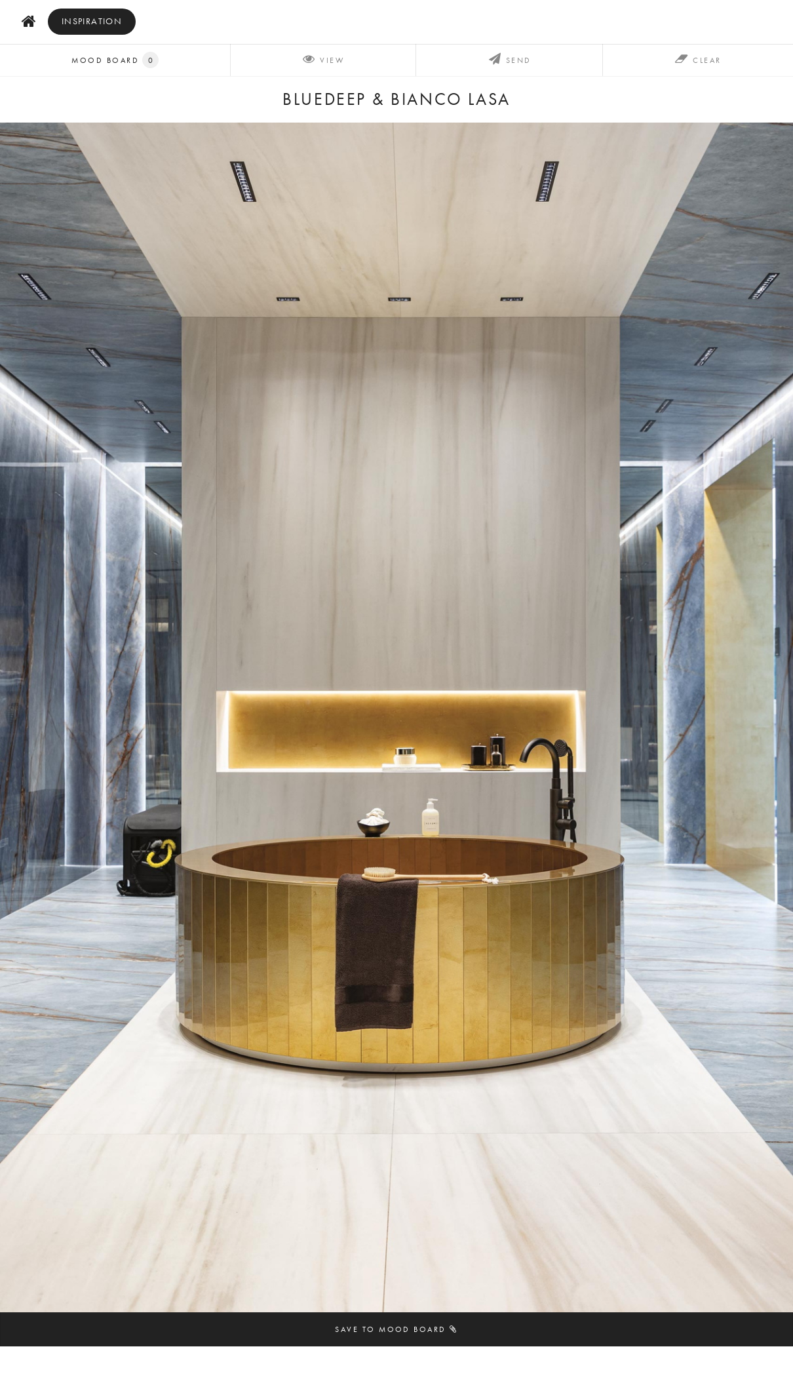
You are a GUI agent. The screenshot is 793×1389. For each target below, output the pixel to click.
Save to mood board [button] (396, 1329)
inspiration (92, 21)
